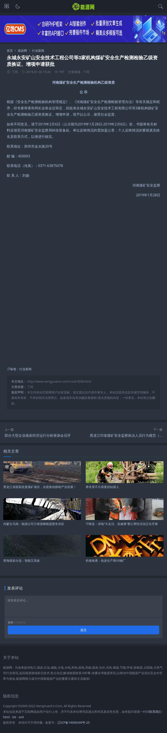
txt (14, 717)
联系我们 (155, 712)
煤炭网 (22, 50)
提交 (83, 630)
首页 (10, 50)
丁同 (30, 387)
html (6, 717)
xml (21, 717)
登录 (10, 622)
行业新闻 (38, 50)
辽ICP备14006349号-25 (73, 722)
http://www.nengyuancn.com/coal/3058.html (59, 381)
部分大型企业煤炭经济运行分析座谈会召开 (38, 435)
